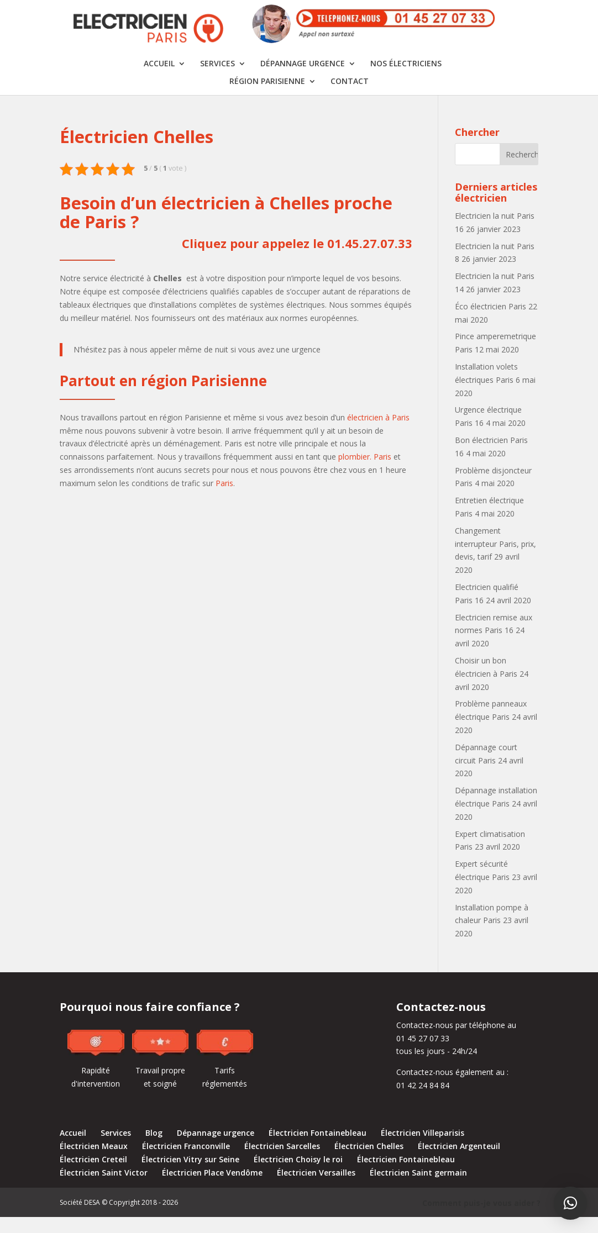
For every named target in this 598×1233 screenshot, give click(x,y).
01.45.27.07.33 (369, 258)
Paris (224, 498)
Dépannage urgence (302, 79)
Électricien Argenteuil (459, 1162)
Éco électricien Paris (490, 322)
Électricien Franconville (186, 1162)
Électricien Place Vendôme (212, 1188)
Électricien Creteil (93, 1174)
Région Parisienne (267, 97)
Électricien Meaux (94, 1162)
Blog (153, 1149)
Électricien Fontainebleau (317, 1149)
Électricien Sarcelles (282, 1162)
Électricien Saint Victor (104, 1188)
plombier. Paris (364, 472)
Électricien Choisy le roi (298, 1174)
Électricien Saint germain (418, 1188)
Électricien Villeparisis (422, 1149)
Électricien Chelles (368, 1162)
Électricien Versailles (316, 1188)
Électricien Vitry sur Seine (190, 1174)
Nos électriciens (406, 79)
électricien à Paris (378, 433)
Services (217, 79)
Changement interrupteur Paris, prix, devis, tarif (495, 559)
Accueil (159, 79)
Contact (350, 97)
